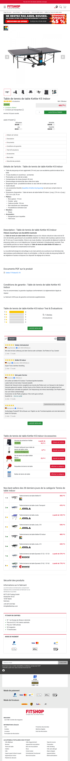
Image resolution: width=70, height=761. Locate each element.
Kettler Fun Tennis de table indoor (53, 12)
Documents (10, 137)
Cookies (6, 724)
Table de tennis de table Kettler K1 (30, 490)
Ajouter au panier (55, 107)
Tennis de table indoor (37, 12)
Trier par (11, 333)
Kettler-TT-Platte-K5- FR (12, 267)
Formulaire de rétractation (11, 728)
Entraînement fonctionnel (33, 748)
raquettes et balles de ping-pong (32, 183)
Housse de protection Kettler (23, 435)
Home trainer (29, 746)
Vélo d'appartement (31, 737)
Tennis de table (26, 12)
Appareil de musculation (32, 739)
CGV (5, 721)
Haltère (7, 743)
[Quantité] (40, 107)
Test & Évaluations (13, 145)
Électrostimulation (52, 750)
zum (13, 714)
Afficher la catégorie (57, 461)
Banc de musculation (32, 741)
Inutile (12, 348)
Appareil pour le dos (10, 750)
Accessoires (10, 148)
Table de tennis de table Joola (29, 510)
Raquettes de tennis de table (23, 461)
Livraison (7, 726)
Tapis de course (51, 737)
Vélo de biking (51, 741)
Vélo (6, 746)
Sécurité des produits (13, 156)
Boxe (27, 743)
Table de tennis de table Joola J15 (30, 539)
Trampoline (50, 739)
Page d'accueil (7, 12)
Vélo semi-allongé (52, 743)
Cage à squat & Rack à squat (13, 748)
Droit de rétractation (41, 726)
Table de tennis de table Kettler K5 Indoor (32, 529)
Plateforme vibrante (10, 752)
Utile (7, 348)
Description (10, 133)
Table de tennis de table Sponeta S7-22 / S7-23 (34, 548)
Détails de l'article (12, 130)
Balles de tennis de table (22, 469)
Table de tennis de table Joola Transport (32, 500)
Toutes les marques (10, 756)
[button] (7, 52)
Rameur (7, 739)
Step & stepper (51, 746)
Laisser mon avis (35, 323)
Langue (60, 333)
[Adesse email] (30, 657)
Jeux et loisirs (16, 12)
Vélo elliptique (9, 737)
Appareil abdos (51, 748)
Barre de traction (30, 750)
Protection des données (42, 721)
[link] (14, 638)
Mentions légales (40, 724)
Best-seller (10, 152)
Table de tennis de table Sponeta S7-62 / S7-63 (34, 558)
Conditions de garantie (14, 141)
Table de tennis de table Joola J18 (30, 519)
